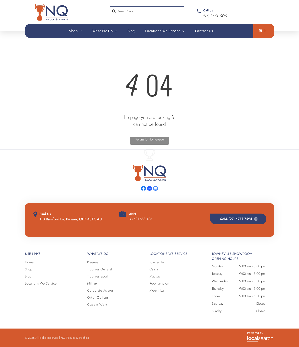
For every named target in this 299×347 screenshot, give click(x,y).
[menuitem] (75, 30)
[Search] (147, 11)
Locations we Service (168, 253)
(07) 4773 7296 (215, 15)
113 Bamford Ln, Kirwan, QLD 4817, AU (70, 219)
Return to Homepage (149, 139)
